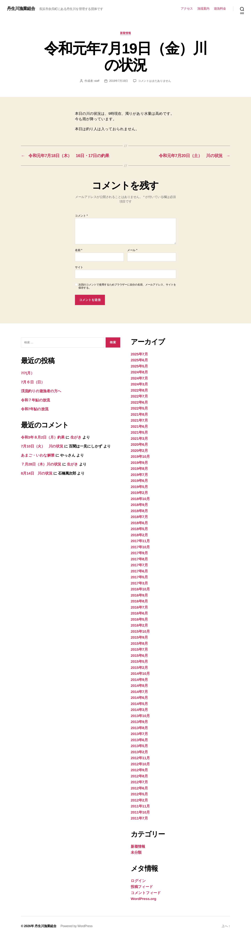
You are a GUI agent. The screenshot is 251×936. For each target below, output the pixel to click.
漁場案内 (203, 8)
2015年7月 (139, 649)
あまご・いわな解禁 (38, 455)
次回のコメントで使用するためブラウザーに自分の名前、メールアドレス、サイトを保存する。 (127, 286)
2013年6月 (139, 740)
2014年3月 (139, 710)
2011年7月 (139, 818)
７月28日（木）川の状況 (41, 464)
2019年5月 (139, 487)
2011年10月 (140, 812)
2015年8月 (139, 643)
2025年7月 (139, 354)
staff (96, 80)
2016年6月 (139, 613)
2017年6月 (139, 571)
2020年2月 (139, 451)
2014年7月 (139, 692)
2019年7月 (139, 475)
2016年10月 (140, 589)
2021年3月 (139, 438)
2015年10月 (140, 631)
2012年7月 (139, 782)
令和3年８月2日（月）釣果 (43, 437)
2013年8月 (139, 728)
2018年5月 (139, 529)
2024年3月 (139, 384)
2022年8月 (139, 390)
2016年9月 (139, 595)
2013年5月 (139, 746)
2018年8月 (139, 511)
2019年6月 (139, 481)
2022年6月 (139, 402)
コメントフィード (146, 893)
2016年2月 (139, 625)
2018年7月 (139, 517)
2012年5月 (139, 794)
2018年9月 (139, 505)
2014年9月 (139, 680)
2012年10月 (140, 764)
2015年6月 (139, 655)
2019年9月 (139, 463)
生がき (76, 437)
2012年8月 (139, 776)
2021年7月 (139, 420)
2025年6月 (139, 360)
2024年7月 (139, 378)
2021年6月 (139, 426)
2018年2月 (139, 535)
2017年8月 (139, 559)
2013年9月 (139, 722)
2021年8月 (139, 414)
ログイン (138, 881)
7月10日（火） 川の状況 (42, 446)
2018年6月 (139, 523)
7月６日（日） (33, 382)
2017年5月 (139, 577)
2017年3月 (139, 583)
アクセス (187, 8)
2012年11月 (140, 758)
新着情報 (125, 32)
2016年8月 (139, 601)
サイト (79, 267)
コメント (81, 215)
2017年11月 (140, 541)
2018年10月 (140, 499)
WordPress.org (143, 899)
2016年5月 (139, 619)
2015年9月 (139, 637)
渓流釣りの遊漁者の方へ (41, 391)
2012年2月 (139, 800)
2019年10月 (140, 456)
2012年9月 (139, 770)
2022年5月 (139, 408)
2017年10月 (140, 547)
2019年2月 (139, 493)
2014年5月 (139, 704)
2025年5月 (139, 366)
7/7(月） (27, 373)
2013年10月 (140, 716)
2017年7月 (139, 565)
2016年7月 (139, 607)
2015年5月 (139, 661)
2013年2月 (139, 752)
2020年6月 (139, 444)
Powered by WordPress (76, 926)
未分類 (136, 852)
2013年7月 (139, 734)
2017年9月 (139, 553)
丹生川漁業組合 (21, 8)
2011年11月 (140, 806)
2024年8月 (139, 372)
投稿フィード (142, 887)
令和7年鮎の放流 (34, 409)
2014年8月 (139, 686)
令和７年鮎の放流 (35, 400)
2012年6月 (139, 788)
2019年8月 (139, 469)
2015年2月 (139, 668)
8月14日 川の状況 (36, 473)
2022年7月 (139, 396)
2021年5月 (139, 432)
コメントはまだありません (154, 80)
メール (132, 250)
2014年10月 (140, 673)
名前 (78, 250)
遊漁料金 (220, 8)
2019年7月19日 (118, 80)
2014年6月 (139, 698)
